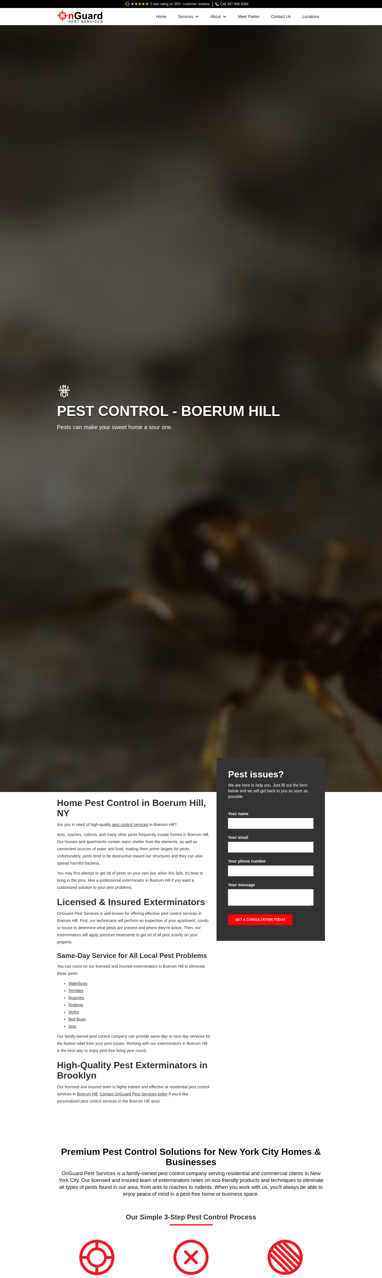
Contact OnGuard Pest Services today (133, 1094)
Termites (76, 990)
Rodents (75, 1005)
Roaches (76, 997)
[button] (188, 16)
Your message (241, 885)
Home (161, 16)
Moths (73, 1012)
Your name (238, 813)
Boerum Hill (87, 1094)
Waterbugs (78, 983)
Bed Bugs (77, 1019)
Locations (311, 16)
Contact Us (281, 16)
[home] (79, 15)
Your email (238, 837)
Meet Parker (249, 16)
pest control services (130, 824)
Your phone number (247, 861)
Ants (72, 1026)
